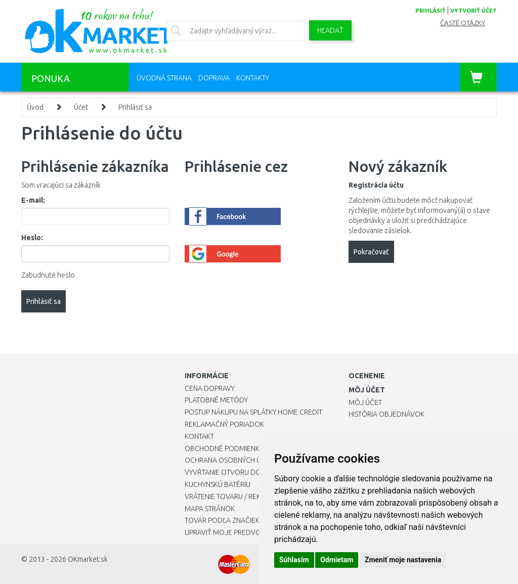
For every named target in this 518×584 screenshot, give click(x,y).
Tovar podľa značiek (222, 520)
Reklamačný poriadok (224, 424)
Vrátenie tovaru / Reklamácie (237, 496)
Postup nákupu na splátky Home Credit (253, 412)
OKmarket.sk (88, 559)
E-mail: (33, 200)
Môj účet (365, 402)
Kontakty (252, 78)
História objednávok (386, 414)
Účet (81, 107)
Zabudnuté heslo (48, 275)
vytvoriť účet (473, 11)
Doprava (214, 78)
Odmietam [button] (336, 560)
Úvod (35, 107)
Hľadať (330, 30)
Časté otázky (462, 23)
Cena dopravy (210, 388)
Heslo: (32, 238)
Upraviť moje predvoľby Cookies (244, 532)
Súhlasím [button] (294, 560)
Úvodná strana (164, 78)
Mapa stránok (210, 509)
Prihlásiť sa (135, 107)
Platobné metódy (216, 400)
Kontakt (199, 436)
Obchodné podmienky (224, 448)
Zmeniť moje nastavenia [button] (403, 560)
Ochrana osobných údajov (234, 460)
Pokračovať (371, 252)
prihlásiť (430, 11)
